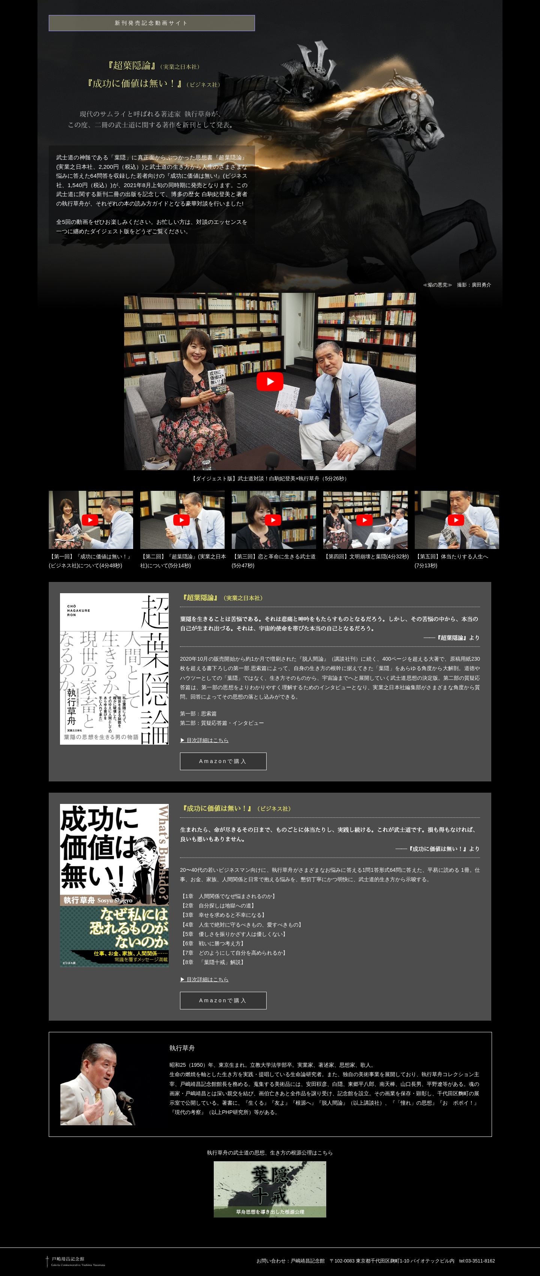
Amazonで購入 (223, 761)
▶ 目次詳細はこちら (204, 740)
